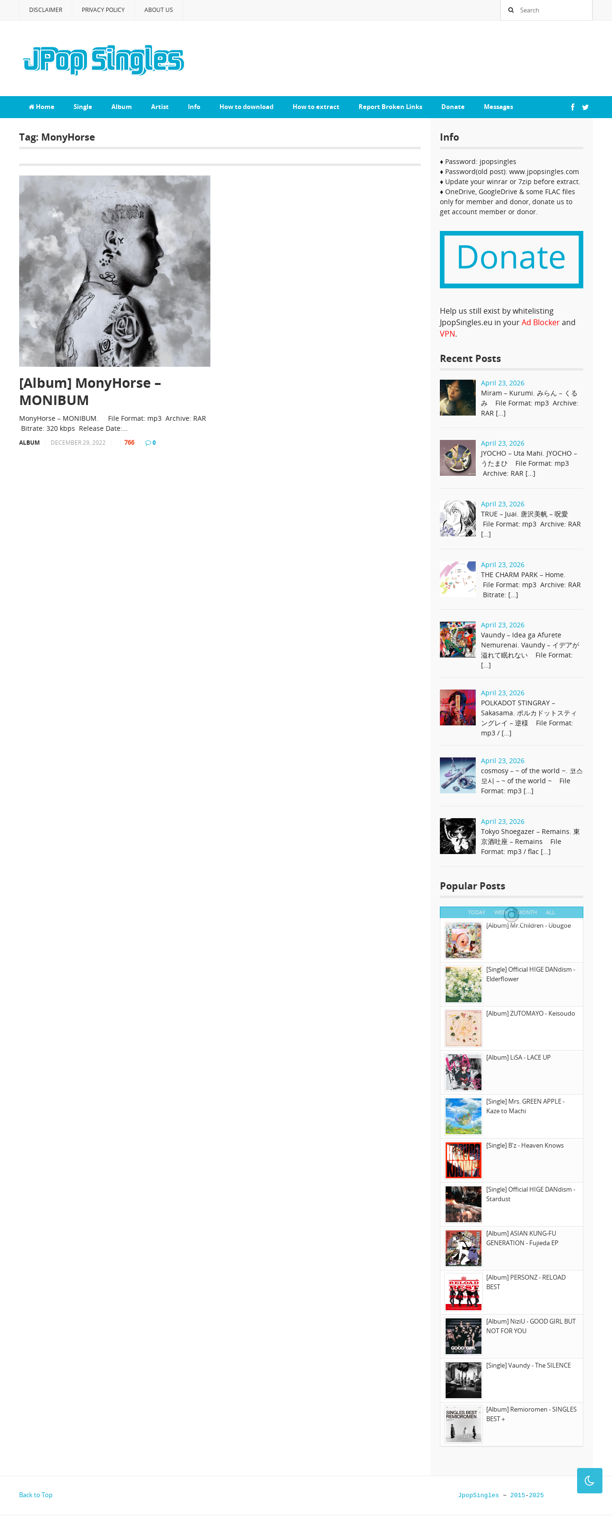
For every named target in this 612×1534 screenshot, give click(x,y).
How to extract (316, 106)
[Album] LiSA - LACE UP (518, 1057)
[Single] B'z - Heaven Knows (525, 1145)
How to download (246, 106)
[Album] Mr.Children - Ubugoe (528, 925)
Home (42, 106)
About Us (158, 10)
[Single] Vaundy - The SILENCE (528, 1365)
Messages (498, 106)
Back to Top (36, 1494)
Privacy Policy (103, 10)
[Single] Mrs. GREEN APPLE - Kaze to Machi (525, 1106)
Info (194, 106)
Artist (160, 106)
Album (121, 106)
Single (83, 106)
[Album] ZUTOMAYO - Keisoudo (530, 1013)
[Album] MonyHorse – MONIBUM (90, 391)
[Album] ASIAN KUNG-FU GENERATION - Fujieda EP (522, 1238)
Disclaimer (45, 10)
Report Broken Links (390, 106)
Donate (453, 106)
